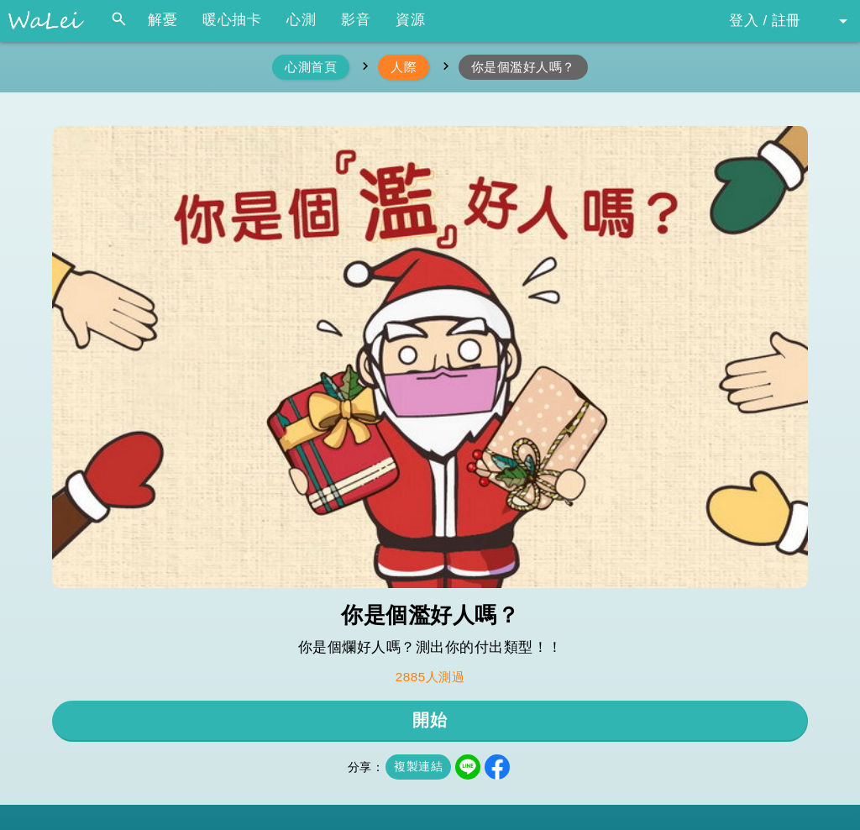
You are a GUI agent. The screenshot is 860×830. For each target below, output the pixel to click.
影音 (355, 20)
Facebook (497, 767)
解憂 (162, 20)
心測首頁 (311, 67)
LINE (467, 767)
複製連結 (418, 766)
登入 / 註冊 (765, 21)
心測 (301, 20)
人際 (404, 67)
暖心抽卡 (231, 20)
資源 (410, 20)
